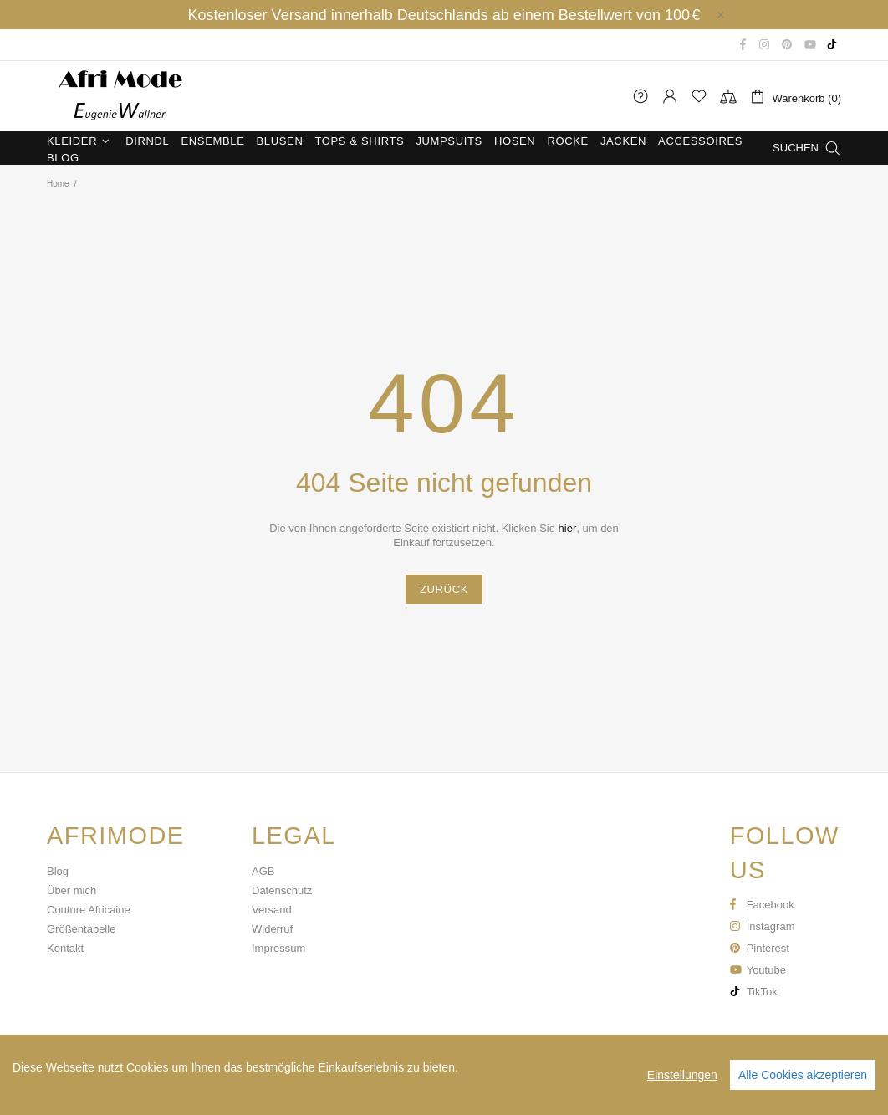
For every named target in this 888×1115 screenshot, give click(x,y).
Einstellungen (682, 1075)
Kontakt (65, 948)
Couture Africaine (88, 909)
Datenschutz (282, 890)
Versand (272, 909)
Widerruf (272, 929)
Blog (58, 871)
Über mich (71, 890)
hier (568, 528)
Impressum (278, 948)
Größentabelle (81, 929)
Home (58, 183)
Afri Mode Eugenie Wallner (118, 96)
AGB (263, 871)
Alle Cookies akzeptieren (802, 1075)
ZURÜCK (444, 589)
